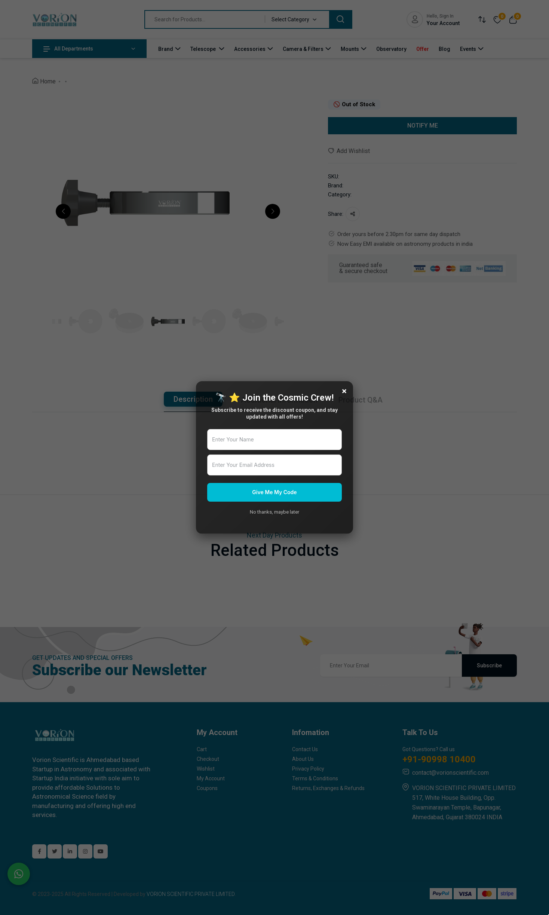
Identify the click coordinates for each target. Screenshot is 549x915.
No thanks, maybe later (274, 512)
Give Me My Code (274, 492)
